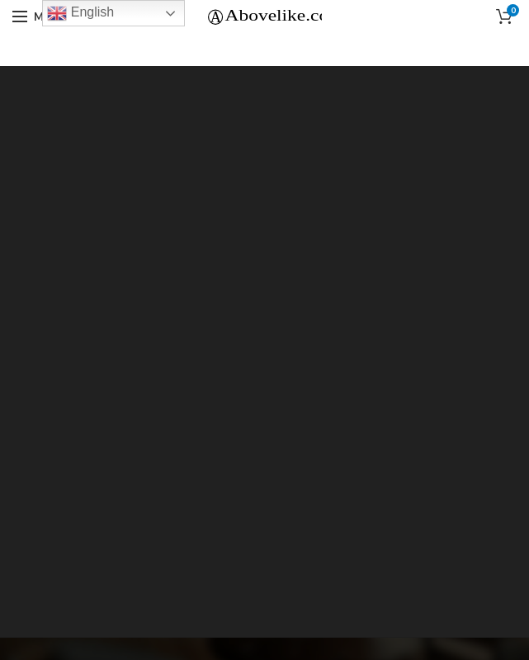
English (80, 13)
